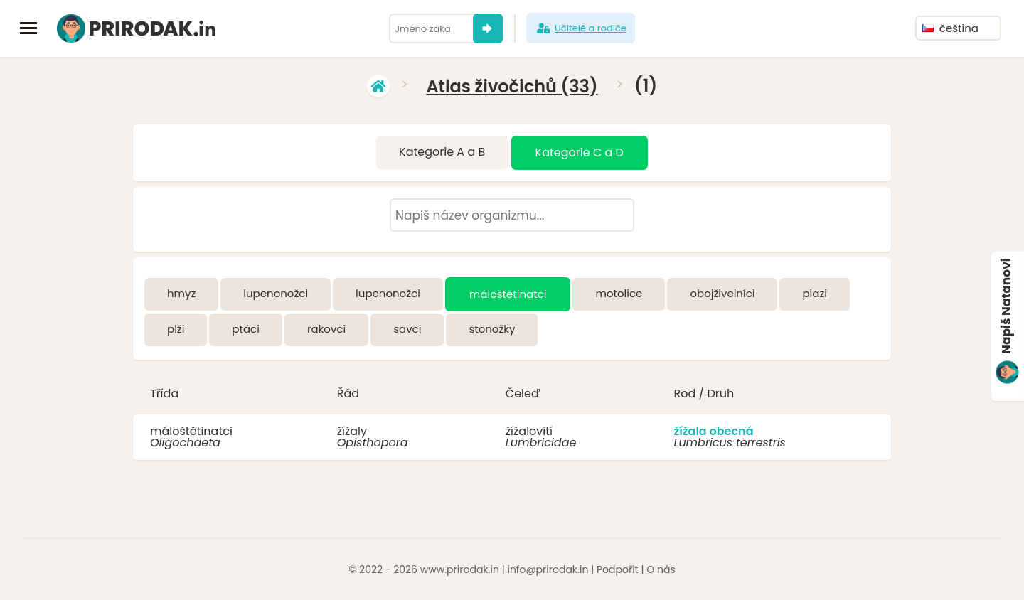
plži (175, 328)
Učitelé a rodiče (580, 28)
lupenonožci (275, 293)
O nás (660, 569)
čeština (950, 28)
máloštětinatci (508, 293)
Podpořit (618, 569)
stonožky (492, 328)
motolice (618, 293)
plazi (814, 293)
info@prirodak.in (547, 569)
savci (407, 328)
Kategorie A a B (442, 152)
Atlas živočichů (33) (511, 86)
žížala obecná (713, 431)
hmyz (181, 293)
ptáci (246, 328)
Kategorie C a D (579, 152)
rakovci (326, 328)
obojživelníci (722, 293)
